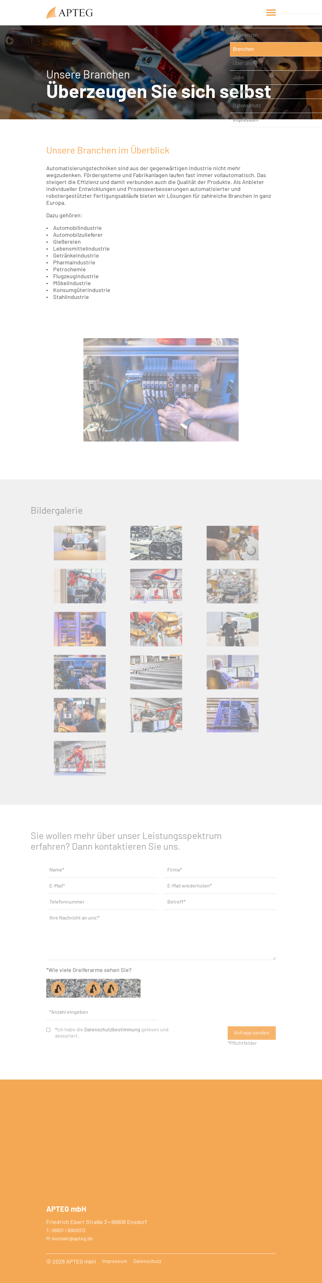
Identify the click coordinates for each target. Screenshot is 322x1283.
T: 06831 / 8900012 (66, 1230)
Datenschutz (147, 1261)
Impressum (114, 1261)
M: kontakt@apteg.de (69, 1238)
